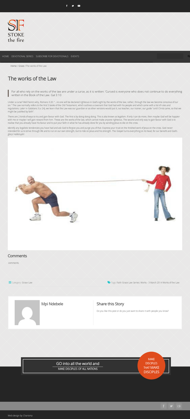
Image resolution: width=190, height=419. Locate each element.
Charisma (27, 415)
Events (75, 56)
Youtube (78, 6)
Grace (21, 66)
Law (130, 282)
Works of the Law (171, 282)
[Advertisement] (75, 392)
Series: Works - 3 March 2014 (147, 282)
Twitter (72, 6)
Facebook (66, 6)
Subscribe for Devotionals (52, 56)
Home (5, 56)
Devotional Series (22, 56)
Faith (119, 282)
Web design (13, 415)
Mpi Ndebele (52, 303)
